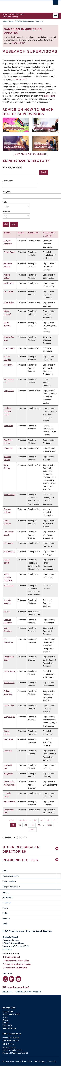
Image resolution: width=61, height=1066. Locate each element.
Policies (6, 913)
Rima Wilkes (9, 303)
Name (7, 233)
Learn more (19, 79)
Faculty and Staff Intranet (16, 968)
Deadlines (7, 903)
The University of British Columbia (22, 5)
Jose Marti (8, 365)
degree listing (49, 96)
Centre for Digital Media (13, 1050)
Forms (5, 908)
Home (5, 871)
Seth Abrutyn (9, 551)
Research (37, 991)
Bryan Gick (8, 543)
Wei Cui (7, 611)
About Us (6, 918)
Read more (18, 43)
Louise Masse (10, 671)
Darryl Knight (9, 717)
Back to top (8, 991)
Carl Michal (8, 291)
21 (34, 825)
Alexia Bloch (9, 283)
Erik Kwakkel (9, 348)
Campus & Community (11, 887)
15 (42, 820)
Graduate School (8, 21)
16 (49, 820)
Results (6, 211)
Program (7, 191)
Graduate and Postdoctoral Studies (30, 931)
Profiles (28, 991)
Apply (5, 924)
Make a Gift (7, 1026)
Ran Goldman (10, 801)
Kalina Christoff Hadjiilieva (8, 577)
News (5, 1017)
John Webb (8, 425)
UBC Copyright (39, 1061)
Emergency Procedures (11, 1061)
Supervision (7, 897)
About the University (11, 1014)
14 (36, 820)
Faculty (33, 233)
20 (27, 825)
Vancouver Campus (11, 1038)
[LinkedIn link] (11, 979)
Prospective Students (21, 21)
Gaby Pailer (9, 391)
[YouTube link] (18, 979)
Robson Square (9, 1047)
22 (40, 825)
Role (5, 202)
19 (21, 825)
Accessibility (52, 1061)
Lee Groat (8, 751)
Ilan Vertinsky (9, 495)
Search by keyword (12, 167)
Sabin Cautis (9, 682)
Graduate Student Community (18, 964)
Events (5, 1020)
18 (14, 825)
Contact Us (7, 949)
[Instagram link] (5, 979)
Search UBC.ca (9, 1028)
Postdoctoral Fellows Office (17, 961)
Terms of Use (27, 1061)
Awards (5, 892)
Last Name (8, 180)
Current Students (9, 881)
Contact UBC (8, 1011)
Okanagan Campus (11, 1040)
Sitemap (19, 991)
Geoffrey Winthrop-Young (8, 411)
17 (55, 820)
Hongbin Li (8, 773)
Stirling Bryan (9, 252)
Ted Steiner (8, 739)
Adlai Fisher (9, 585)
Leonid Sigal (9, 705)
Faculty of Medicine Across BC (15, 1053)
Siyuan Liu (8, 448)
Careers (6, 1023)
